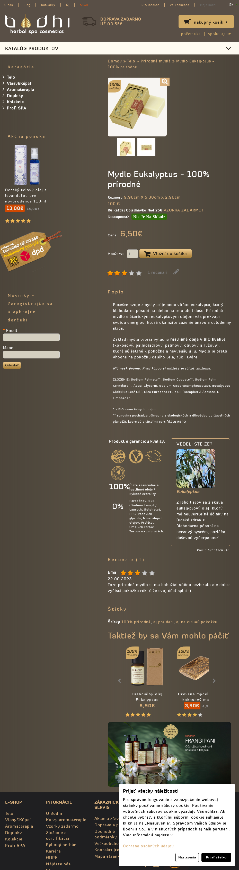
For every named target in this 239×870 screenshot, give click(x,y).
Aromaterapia (18, 89)
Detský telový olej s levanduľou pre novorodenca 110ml (26, 195)
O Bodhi (54, 813)
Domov (115, 61)
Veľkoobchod (179, 5)
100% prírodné (136, 621)
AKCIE (84, 5)
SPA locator (150, 5)
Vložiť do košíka (165, 254)
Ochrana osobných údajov (148, 846)
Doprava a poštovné (115, 824)
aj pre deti (163, 621)
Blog (27, 5)
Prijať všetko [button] (216, 857)
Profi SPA (14, 107)
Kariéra (53, 851)
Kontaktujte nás (111, 849)
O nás (8, 5)
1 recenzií (157, 272)
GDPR (52, 857)
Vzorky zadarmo (62, 826)
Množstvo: (123, 254)
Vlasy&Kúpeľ (17, 83)
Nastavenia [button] (187, 857)
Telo (131, 61)
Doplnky (13, 95)
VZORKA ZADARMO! (183, 210)
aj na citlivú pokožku (196, 621)
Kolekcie (13, 101)
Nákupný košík (211, 22)
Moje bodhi (208, 5)
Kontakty (48, 5)
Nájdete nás (58, 863)
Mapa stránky (108, 856)
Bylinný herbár (61, 844)
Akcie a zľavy (107, 818)
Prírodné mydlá (156, 61)
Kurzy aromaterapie (66, 819)
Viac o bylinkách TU (212, 550)
